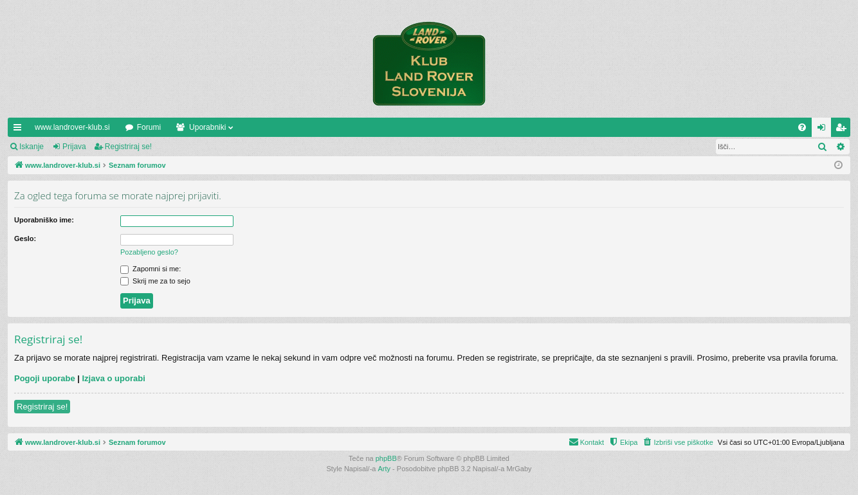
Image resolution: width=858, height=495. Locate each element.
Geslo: (25, 238)
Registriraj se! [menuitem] (843, 130)
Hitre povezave (20, 130)
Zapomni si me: (150, 269)
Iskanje (31, 146)
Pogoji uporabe (44, 378)
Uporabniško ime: (44, 220)
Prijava (74, 146)
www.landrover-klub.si (72, 127)
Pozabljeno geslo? (149, 252)
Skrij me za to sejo (155, 281)
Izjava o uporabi (113, 378)
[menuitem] (802, 127)
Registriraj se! (128, 146)
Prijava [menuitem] (824, 130)
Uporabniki (207, 127)
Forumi (149, 127)
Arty (384, 469)
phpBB (386, 458)
